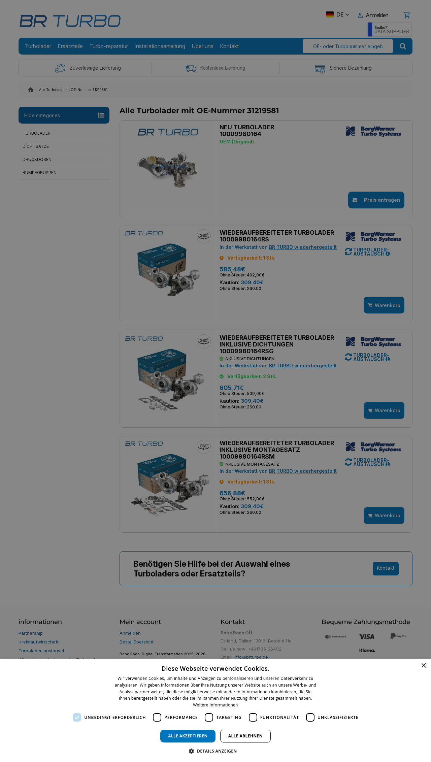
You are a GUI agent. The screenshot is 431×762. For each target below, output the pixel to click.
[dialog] (215, 710)
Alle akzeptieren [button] (188, 736)
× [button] (423, 665)
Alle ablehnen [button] (245, 736)
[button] (215, 751)
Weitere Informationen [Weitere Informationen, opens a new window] (215, 705)
